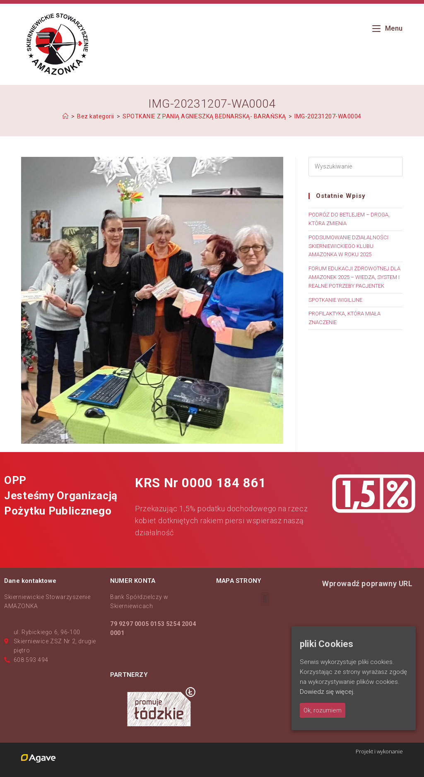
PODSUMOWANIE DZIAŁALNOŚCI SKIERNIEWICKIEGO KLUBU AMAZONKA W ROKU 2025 (348, 246)
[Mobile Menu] (387, 28)
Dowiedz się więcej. (327, 691)
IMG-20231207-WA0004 (327, 116)
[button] (265, 599)
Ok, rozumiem (323, 710)
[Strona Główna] (66, 116)
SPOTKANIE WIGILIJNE (335, 300)
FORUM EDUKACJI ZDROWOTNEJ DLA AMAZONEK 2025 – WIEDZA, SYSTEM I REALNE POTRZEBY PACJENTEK (354, 277)
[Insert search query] (355, 166)
